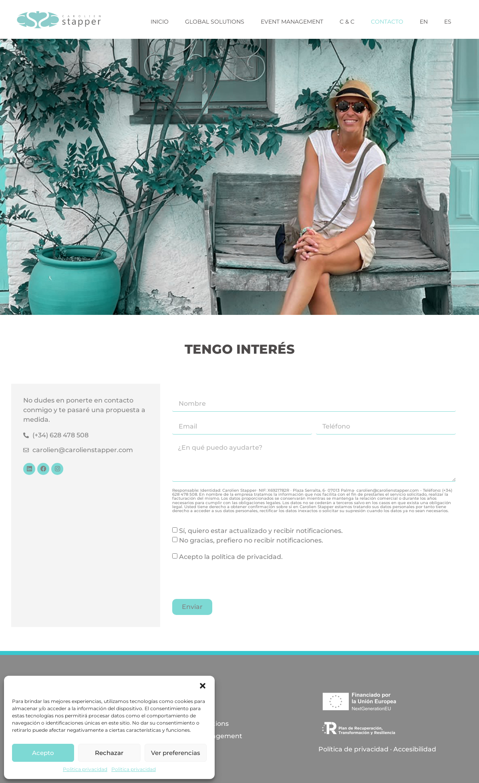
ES (447, 21)
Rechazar (109, 753)
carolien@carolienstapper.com (82, 450)
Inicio (160, 21)
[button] (203, 686)
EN (424, 21)
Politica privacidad (85, 769)
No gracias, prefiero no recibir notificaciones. (251, 540)
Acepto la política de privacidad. (231, 557)
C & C (347, 21)
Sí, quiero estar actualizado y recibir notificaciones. (261, 531)
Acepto (43, 753)
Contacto (387, 21)
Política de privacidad (353, 749)
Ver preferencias (175, 753)
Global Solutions (214, 21)
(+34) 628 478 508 (60, 435)
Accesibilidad (414, 749)
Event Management (292, 21)
